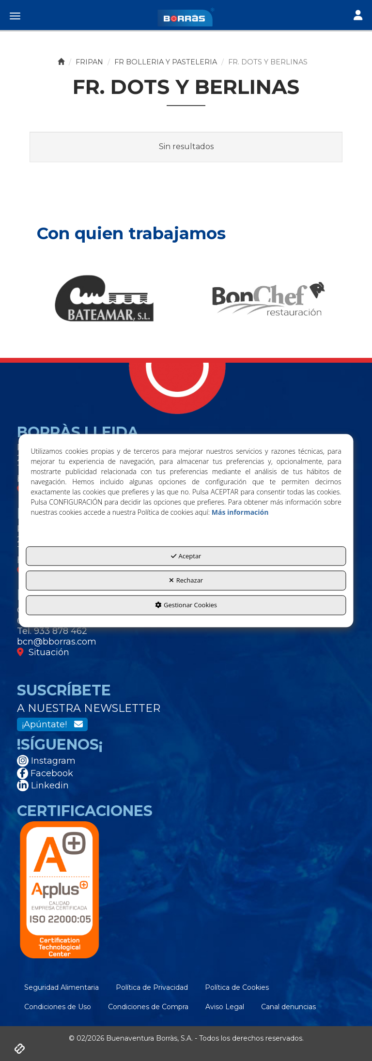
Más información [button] (240, 512)
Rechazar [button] (186, 580)
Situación (43, 652)
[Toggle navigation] (358, 16)
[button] (186, 17)
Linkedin (43, 785)
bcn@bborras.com (56, 641)
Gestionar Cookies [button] (186, 604)
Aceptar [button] (186, 556)
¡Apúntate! (52, 724)
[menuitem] (61, 987)
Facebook (45, 773)
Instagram (46, 760)
